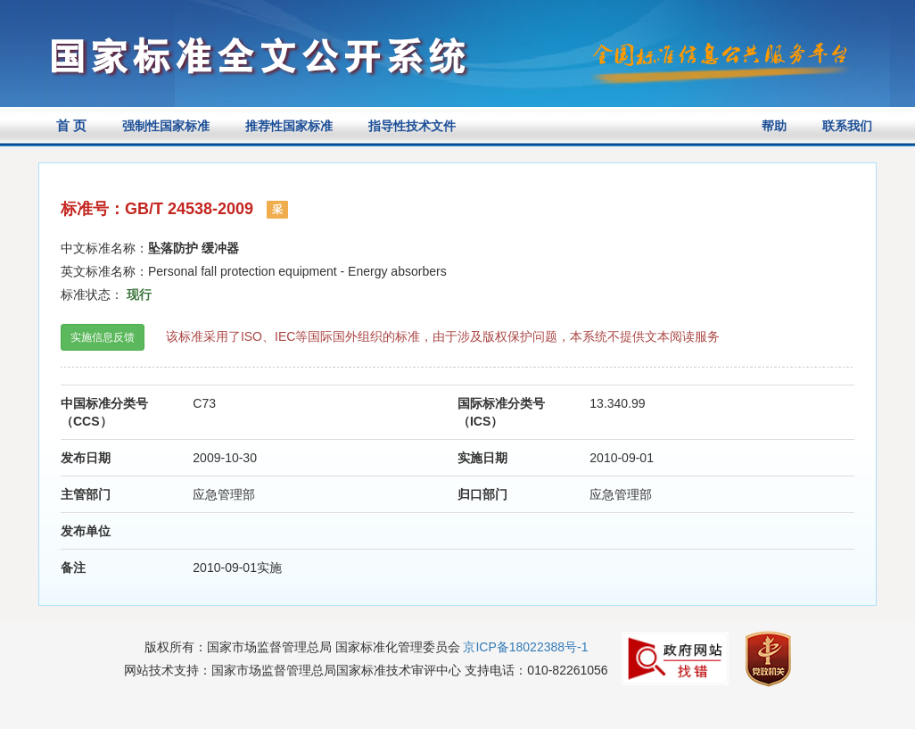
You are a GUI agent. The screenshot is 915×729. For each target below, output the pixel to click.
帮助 (774, 126)
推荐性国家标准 (289, 126)
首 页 (71, 125)
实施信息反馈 (102, 337)
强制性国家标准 (166, 126)
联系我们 (847, 126)
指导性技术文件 (412, 126)
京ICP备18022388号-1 (525, 647)
